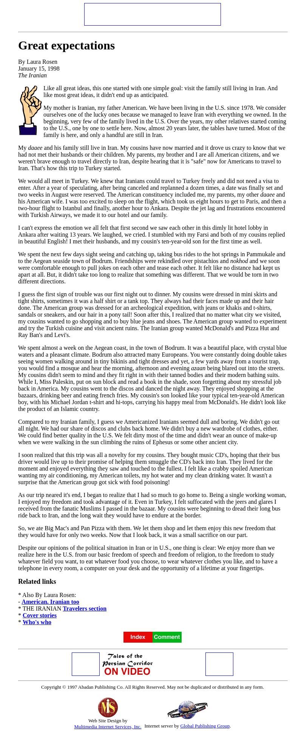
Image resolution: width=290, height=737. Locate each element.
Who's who (37, 622)
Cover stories (40, 615)
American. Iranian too (50, 602)
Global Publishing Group (205, 726)
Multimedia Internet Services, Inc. (108, 726)
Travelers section (84, 608)
